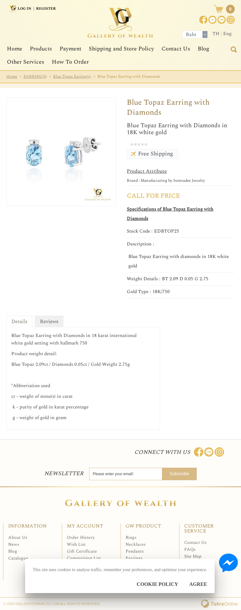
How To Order (70, 62)
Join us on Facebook (212, 20)
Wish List (76, 544)
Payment (70, 49)
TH (215, 33)
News (13, 544)
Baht (191, 34)
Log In (24, 9)
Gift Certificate (82, 551)
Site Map (192, 556)
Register (46, 9)
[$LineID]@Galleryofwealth (221, 20)
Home (14, 49)
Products (41, 49)
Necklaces (136, 544)
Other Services (25, 62)
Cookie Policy (157, 584)
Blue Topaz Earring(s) (72, 76)
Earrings (134, 558)
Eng (227, 33)
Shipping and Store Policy (121, 49)
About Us (17, 537)
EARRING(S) (35, 76)
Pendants (135, 551)
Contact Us (176, 49)
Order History (81, 537)
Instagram (231, 20)
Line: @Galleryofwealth (209, 452)
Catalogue (18, 558)
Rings (131, 537)
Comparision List (84, 558)
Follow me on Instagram (219, 452)
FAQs (189, 549)
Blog (203, 49)
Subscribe (182, 473)
